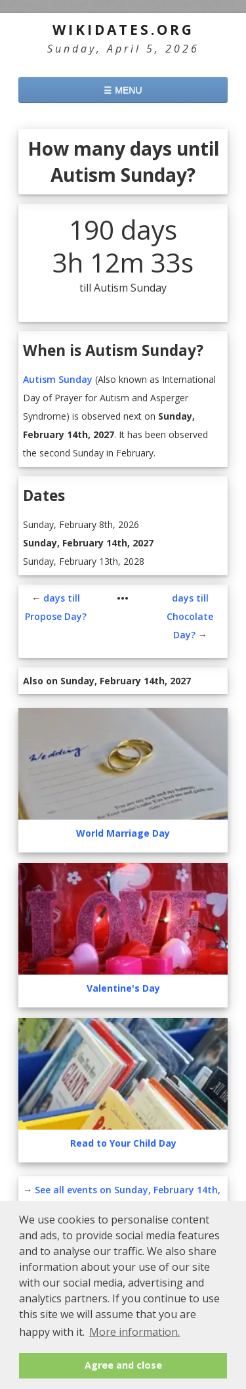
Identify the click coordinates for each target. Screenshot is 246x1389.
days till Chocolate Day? (190, 616)
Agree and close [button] (123, 1365)
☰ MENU (123, 90)
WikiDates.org (123, 29)
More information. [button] (134, 1332)
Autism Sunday (57, 379)
